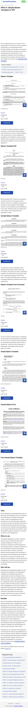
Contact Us (11, 703)
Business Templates (9, 5)
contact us (8, 648)
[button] (26, 1)
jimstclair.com (4, 247)
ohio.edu (2, 316)
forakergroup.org (4, 108)
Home (2, 5)
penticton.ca (3, 490)
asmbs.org (3, 178)
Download (7, 123)
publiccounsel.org (4, 437)
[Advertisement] (14, 26)
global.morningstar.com (6, 383)
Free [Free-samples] (23, 1)
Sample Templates (18, 706)
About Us (17, 703)
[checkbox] (1, 1)
